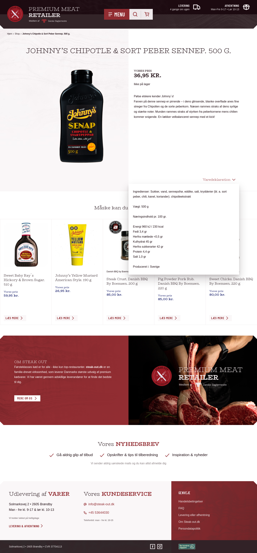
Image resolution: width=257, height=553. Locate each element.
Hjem (9, 34)
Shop (17, 34)
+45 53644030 (98, 512)
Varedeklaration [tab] (216, 179)
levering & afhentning (26, 526)
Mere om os (24, 398)
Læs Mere (12, 318)
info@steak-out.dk (101, 504)
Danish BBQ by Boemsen (119, 271)
